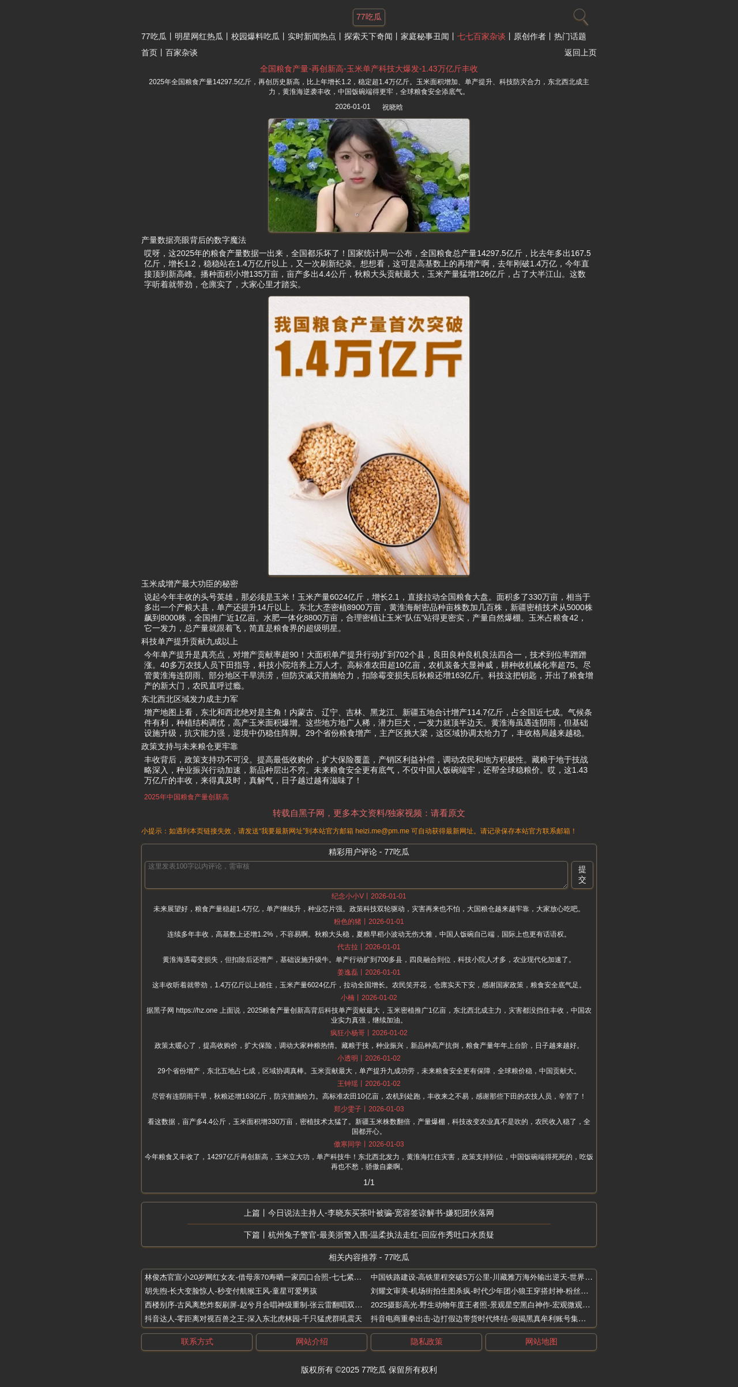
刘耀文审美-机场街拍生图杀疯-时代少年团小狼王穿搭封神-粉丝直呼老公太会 (498, 1291)
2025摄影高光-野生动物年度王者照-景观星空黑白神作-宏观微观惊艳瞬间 (491, 1304)
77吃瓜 (154, 36)
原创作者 (530, 36)
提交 (582, 874)
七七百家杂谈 (481, 36)
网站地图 (541, 1341)
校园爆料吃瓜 (255, 36)
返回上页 (580, 52)
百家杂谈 (181, 52)
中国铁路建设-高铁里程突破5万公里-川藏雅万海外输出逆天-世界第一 (485, 1277)
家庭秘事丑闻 (425, 36)
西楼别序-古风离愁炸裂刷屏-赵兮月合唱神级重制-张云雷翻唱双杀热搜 (261, 1304)
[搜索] (579, 14)
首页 (149, 52)
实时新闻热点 (312, 36)
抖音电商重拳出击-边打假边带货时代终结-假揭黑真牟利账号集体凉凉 (486, 1318)
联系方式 (197, 1341)
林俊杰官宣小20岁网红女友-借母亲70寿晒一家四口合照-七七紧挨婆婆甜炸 (268, 1277)
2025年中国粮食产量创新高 (186, 797)
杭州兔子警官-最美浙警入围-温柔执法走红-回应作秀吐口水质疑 (381, 1234)
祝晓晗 (392, 107)
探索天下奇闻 (368, 36)
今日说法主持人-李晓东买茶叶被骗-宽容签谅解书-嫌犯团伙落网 (381, 1212)
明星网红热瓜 (199, 36)
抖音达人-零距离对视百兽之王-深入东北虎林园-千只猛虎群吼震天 (253, 1318)
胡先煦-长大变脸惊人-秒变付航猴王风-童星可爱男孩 (231, 1291)
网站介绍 (312, 1341)
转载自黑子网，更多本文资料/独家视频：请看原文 (369, 813)
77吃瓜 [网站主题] (369, 16)
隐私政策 (427, 1341)
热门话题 (570, 36)
